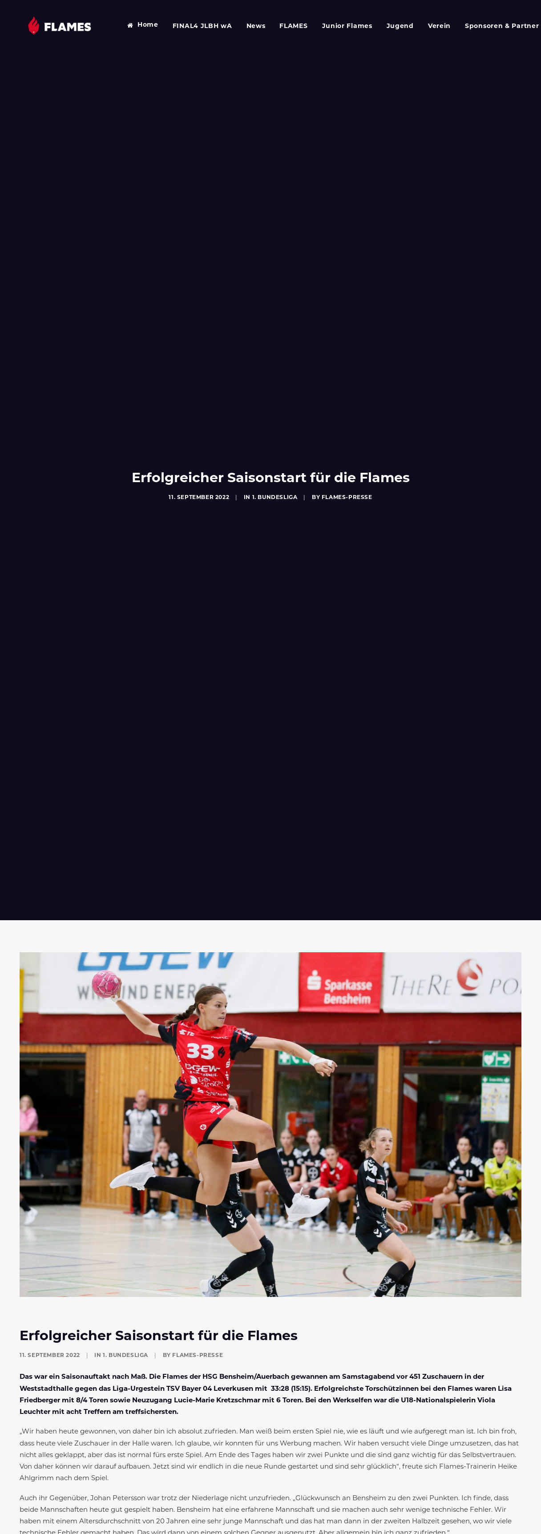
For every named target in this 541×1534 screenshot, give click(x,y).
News (243, 26)
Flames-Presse (347, 487)
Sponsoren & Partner (489, 26)
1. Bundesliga (275, 487)
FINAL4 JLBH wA (190, 26)
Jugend (387, 26)
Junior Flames (335, 26)
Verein (427, 26)
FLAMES (281, 26)
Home (135, 25)
